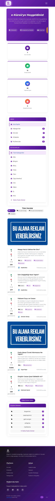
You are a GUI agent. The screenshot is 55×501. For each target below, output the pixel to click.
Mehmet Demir (25, 390)
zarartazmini (27, 365)
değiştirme (36, 285)
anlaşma (27, 423)
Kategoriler (10, 475)
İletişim (31, 470)
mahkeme (38, 309)
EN (47, 497)
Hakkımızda (32, 467)
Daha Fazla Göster (27, 431)
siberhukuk (39, 385)
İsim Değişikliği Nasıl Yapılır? (28, 275)
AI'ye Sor (40, 30)
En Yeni (11, 210)
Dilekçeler (13, 30)
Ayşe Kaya (24, 369)
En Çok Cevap (21, 210)
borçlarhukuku (38, 260)
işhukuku (21, 263)
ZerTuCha (9, 497)
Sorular (9, 467)
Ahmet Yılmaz (25, 316)
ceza (20, 312)
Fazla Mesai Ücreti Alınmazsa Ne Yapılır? (30, 353)
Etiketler (9, 470)
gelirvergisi (29, 385)
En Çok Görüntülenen (36, 210)
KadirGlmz (24, 267)
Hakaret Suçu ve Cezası (26, 298)
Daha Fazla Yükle (27, 400)
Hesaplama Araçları (26, 30)
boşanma (28, 260)
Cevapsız (12, 213)
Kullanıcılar (10, 473)
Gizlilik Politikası (33, 473)
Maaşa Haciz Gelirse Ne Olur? (29, 249)
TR (42, 497)
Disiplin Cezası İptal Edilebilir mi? (30, 376)
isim (28, 285)
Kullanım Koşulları (34, 475)
